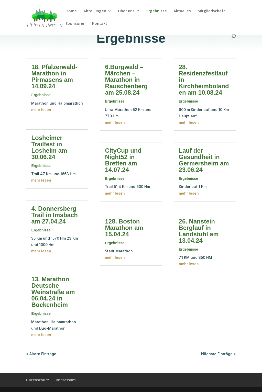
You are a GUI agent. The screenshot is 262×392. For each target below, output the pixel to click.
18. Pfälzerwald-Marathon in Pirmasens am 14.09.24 (54, 76)
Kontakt (99, 23)
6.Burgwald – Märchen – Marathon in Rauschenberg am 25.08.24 (126, 79)
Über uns (126, 11)
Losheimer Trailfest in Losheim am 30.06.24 (49, 147)
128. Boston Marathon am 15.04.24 (124, 228)
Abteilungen (94, 11)
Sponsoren (75, 23)
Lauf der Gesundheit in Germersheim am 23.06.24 (204, 160)
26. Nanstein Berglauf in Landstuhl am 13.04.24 (199, 231)
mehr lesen (41, 109)
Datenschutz (37, 379)
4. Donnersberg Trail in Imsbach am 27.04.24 (54, 215)
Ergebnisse (156, 11)
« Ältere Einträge (41, 354)
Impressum (66, 379)
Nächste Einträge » (218, 354)
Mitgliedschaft (211, 11)
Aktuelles (182, 11)
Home (71, 11)
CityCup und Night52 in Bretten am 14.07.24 (123, 160)
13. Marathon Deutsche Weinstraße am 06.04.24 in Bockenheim (53, 292)
